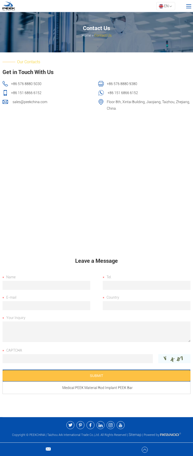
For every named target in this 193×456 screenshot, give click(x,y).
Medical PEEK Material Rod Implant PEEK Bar (97, 388)
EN (165, 6)
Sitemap (135, 435)
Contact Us (103, 35)
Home (86, 35)
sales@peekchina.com (29, 102)
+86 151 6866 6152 (122, 93)
